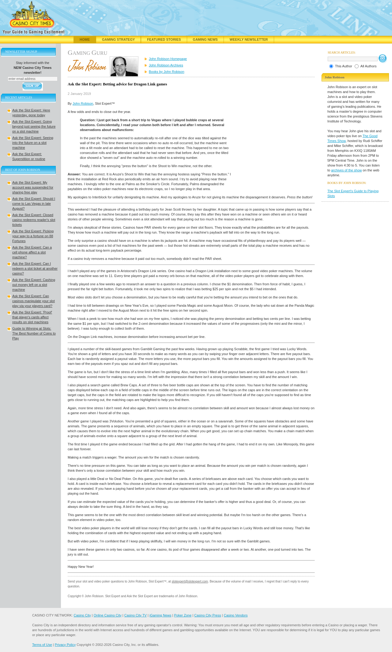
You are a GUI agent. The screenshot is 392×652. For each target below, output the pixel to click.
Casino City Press (207, 615)
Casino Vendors (236, 615)
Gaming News (205, 39)
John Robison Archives (166, 65)
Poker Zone (182, 615)
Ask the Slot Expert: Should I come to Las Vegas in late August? (33, 203)
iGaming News (160, 615)
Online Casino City (108, 615)
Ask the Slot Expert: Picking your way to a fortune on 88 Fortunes (33, 236)
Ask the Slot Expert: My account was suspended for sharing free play (32, 187)
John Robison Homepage (168, 59)
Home (85, 39)
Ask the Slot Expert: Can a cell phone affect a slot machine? (32, 252)
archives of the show (346, 170)
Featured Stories (164, 39)
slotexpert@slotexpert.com (190, 581)
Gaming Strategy (118, 39)
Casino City (82, 615)
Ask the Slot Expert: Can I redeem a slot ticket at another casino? (35, 268)
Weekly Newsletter (249, 39)
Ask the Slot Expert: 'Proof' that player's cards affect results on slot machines (32, 317)
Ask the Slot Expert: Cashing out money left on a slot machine (33, 284)
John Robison (83, 103)
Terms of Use (42, 644)
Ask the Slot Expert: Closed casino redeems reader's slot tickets (33, 220)
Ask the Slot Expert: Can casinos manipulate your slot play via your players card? (33, 301)
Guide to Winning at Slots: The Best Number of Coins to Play (34, 333)
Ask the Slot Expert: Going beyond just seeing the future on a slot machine (33, 126)
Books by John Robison (166, 71)
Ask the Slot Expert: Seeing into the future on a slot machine (32, 142)
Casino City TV (135, 615)
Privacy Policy (65, 644)
